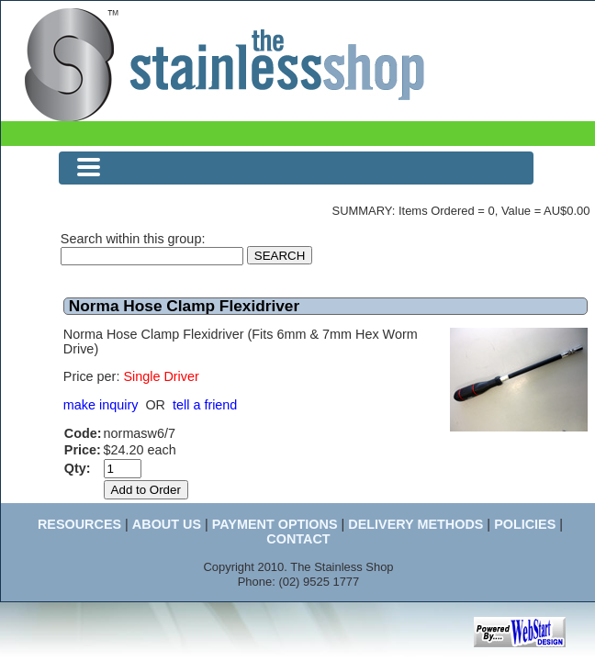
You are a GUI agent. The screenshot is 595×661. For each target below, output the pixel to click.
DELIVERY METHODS (415, 524)
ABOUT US (166, 524)
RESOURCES (79, 524)
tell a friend (205, 405)
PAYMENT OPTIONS (275, 524)
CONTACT (298, 539)
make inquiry (101, 405)
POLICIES (525, 524)
